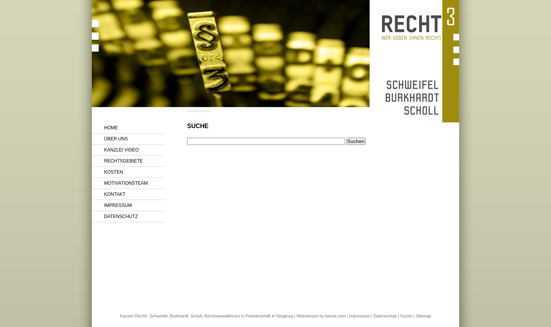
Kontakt (115, 194)
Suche (406, 316)
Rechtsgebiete (123, 161)
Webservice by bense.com (321, 316)
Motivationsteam (126, 183)
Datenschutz (121, 216)
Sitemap (423, 316)
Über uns (116, 139)
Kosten (113, 172)
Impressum (118, 205)
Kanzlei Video (121, 150)
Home (111, 127)
